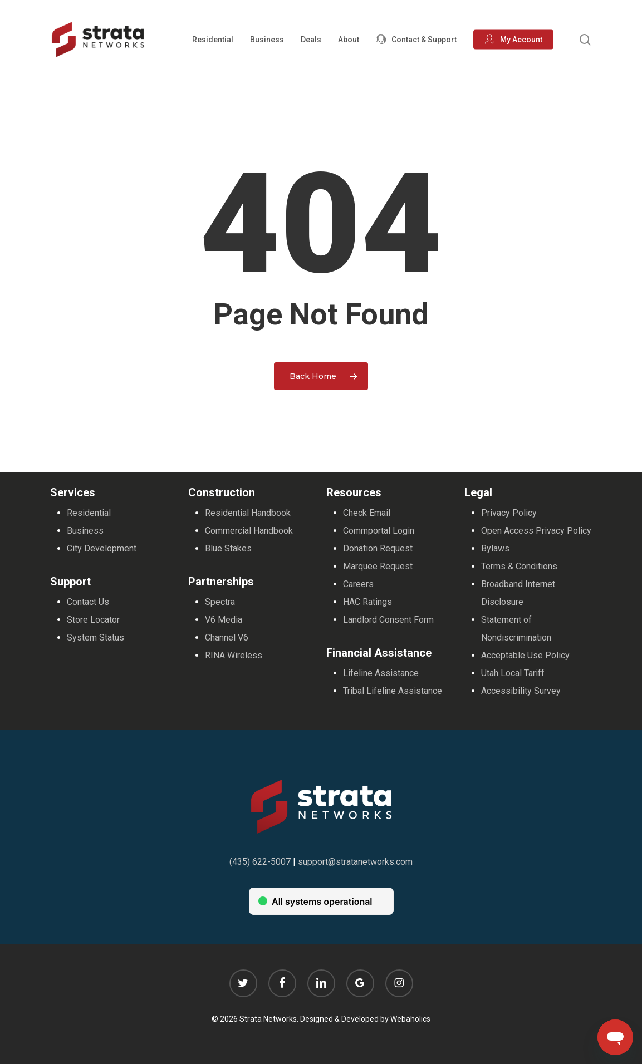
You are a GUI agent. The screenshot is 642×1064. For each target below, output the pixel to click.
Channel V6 (226, 637)
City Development (101, 548)
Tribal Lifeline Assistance (392, 691)
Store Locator (93, 619)
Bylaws (495, 548)
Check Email (366, 513)
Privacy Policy (509, 513)
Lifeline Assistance (381, 673)
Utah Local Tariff (513, 673)
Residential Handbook (248, 513)
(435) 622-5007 (260, 861)
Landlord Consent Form (388, 619)
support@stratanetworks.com (355, 861)
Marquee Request (378, 566)
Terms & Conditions (519, 566)
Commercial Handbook (249, 530)
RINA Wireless (233, 655)
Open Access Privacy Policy (536, 530)
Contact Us (88, 602)
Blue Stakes (228, 548)
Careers (358, 584)
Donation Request (378, 548)
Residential (89, 513)
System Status (95, 637)
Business (85, 530)
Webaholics (410, 1018)
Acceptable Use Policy (525, 655)
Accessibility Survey (521, 691)
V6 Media (223, 619)
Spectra (220, 602)
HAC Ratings (367, 602)
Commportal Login (378, 530)
